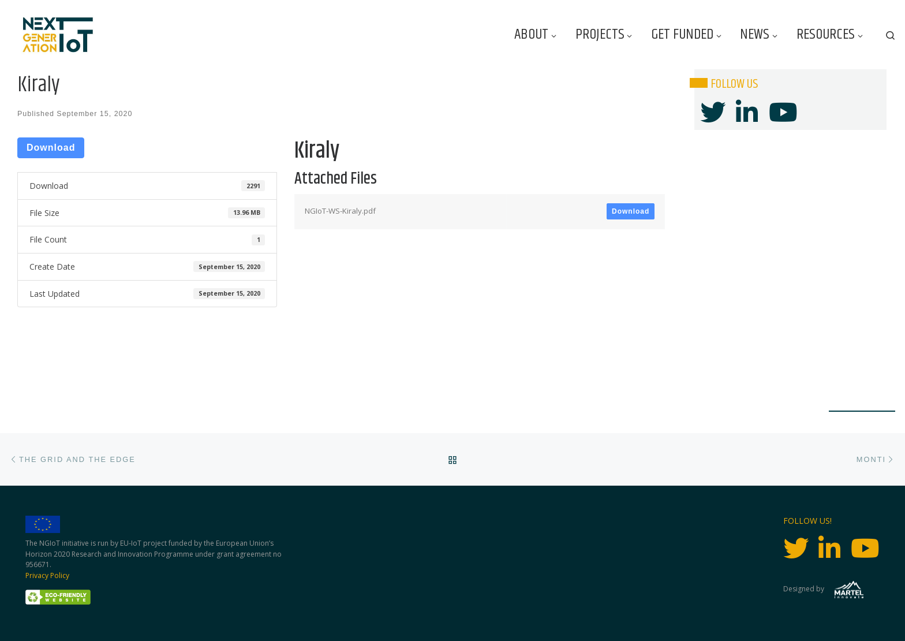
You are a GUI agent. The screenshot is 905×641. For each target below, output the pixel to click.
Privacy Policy (47, 575)
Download (51, 147)
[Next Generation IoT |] (58, 35)
